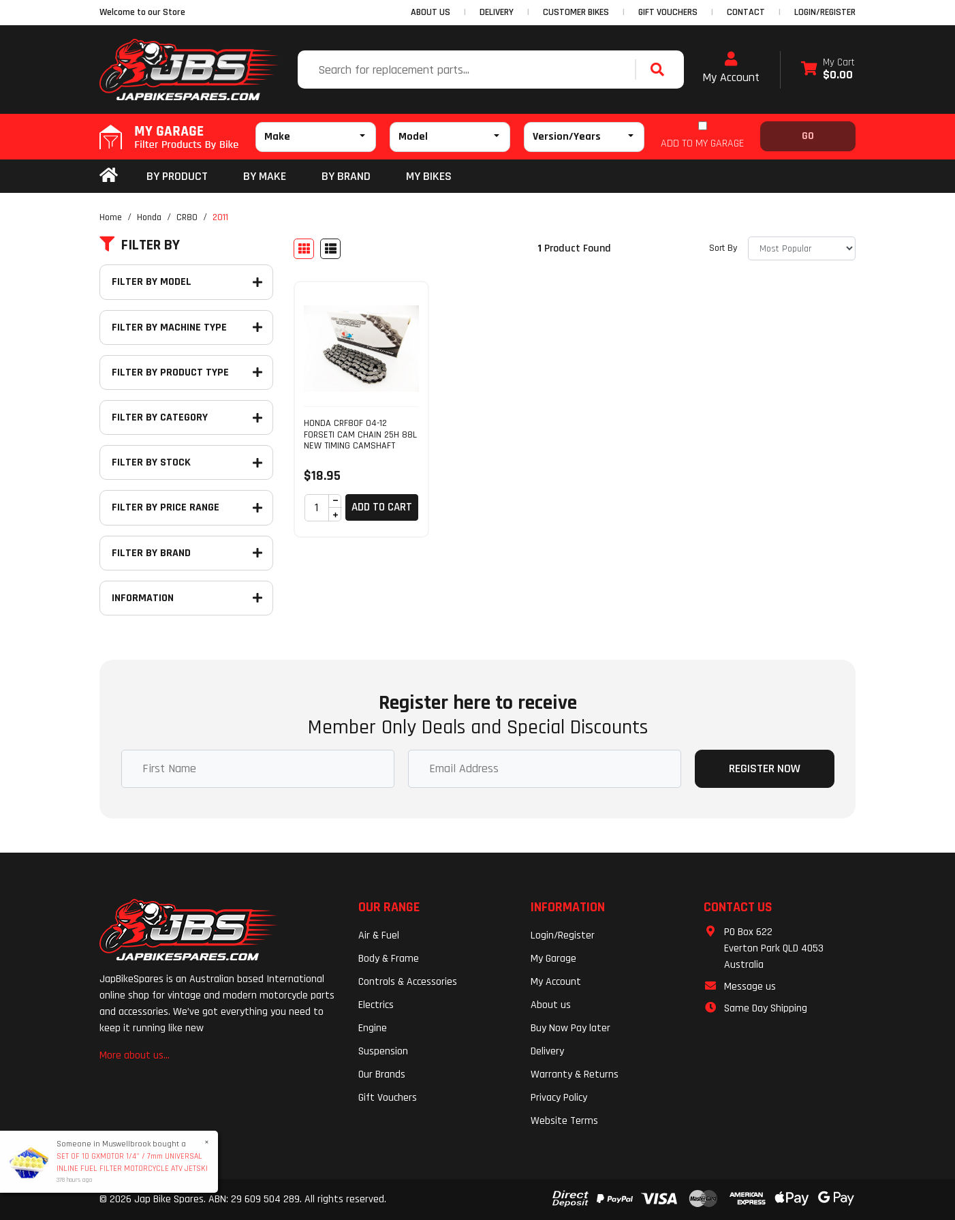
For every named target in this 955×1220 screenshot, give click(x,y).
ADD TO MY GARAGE (702, 143)
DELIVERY (497, 12)
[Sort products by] (802, 248)
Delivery (547, 1051)
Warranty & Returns (575, 1074)
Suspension (383, 1051)
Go (808, 136)
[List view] (330, 249)
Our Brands (381, 1074)
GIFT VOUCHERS (668, 12)
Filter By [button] (139, 245)
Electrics (376, 1005)
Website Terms (564, 1121)
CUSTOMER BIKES (576, 12)
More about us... (134, 1055)
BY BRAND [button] (346, 176)
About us (551, 1005)
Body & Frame (388, 958)
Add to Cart (381, 507)
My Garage (553, 958)
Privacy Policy (559, 1098)
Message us (750, 986)
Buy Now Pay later (570, 1028)
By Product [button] (177, 176)
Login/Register (825, 12)
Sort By (723, 248)
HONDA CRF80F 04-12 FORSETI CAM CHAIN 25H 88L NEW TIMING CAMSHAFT (360, 435)
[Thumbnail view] (304, 249)
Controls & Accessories (407, 982)
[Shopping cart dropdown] (828, 70)
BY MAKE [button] (264, 176)
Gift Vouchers (387, 1098)
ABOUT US (430, 12)
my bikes (429, 176)
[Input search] (468, 69)
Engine (372, 1028)
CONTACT (746, 12)
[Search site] (661, 69)
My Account (731, 68)
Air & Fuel (378, 935)
